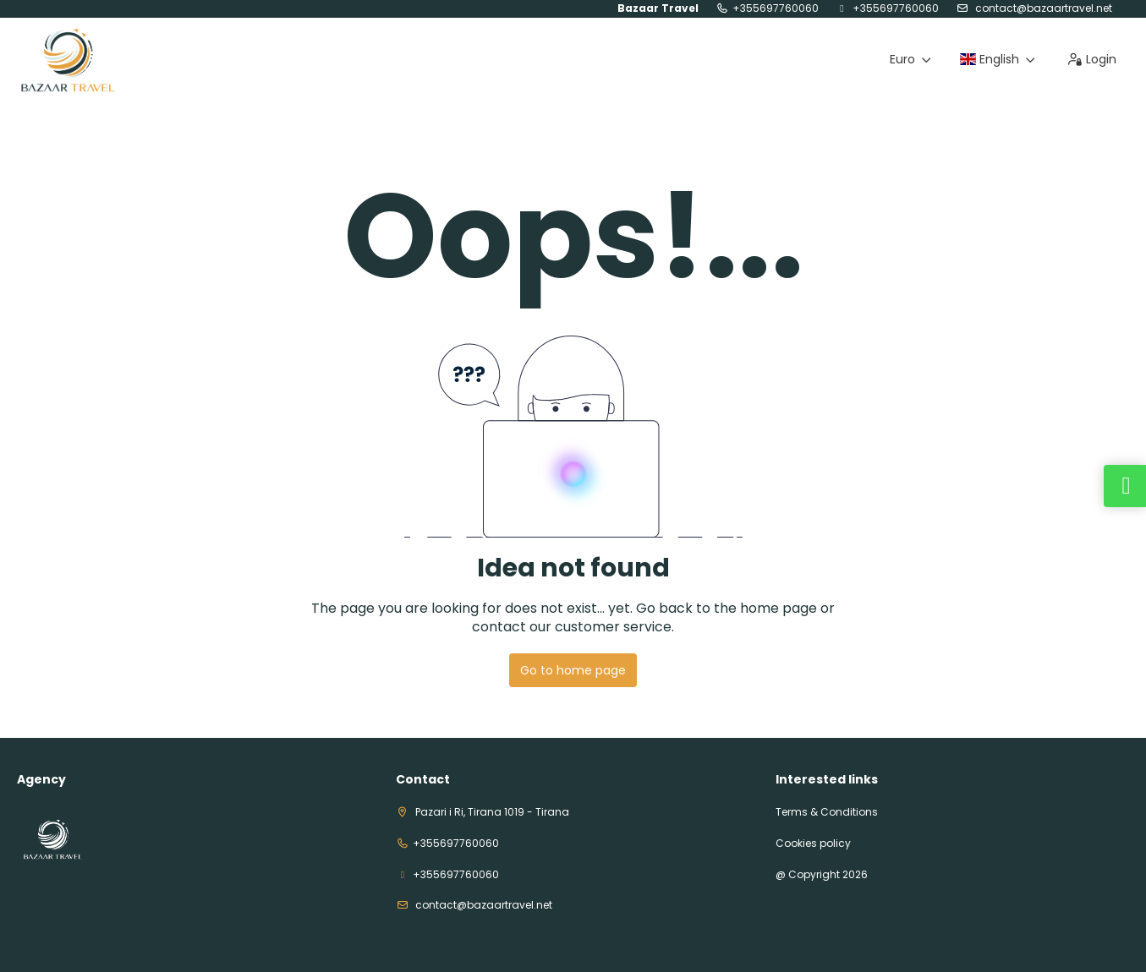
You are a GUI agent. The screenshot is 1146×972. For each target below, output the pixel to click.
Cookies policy (813, 843)
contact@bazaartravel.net (1042, 8)
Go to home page (573, 670)
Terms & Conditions (827, 812)
